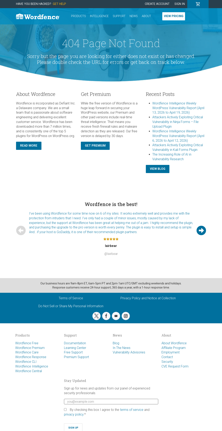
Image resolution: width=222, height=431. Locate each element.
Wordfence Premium (30, 348)
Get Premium (95, 145)
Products (78, 16)
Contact (167, 357)
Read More (28, 145)
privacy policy (73, 414)
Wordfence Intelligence (31, 366)
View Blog (157, 169)
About (146, 16)
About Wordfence (174, 343)
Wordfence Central (28, 371)
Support (119, 16)
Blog (116, 343)
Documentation (75, 343)
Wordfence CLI (26, 362)
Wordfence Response (30, 357)
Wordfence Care (27, 352)
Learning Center (75, 348)
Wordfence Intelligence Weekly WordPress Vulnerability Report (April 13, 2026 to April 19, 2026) (178, 108)
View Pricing (173, 16)
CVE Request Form (174, 366)
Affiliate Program (173, 348)
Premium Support (76, 357)
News (134, 16)
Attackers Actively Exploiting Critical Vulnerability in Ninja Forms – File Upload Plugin (177, 121)
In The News (121, 348)
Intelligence (99, 16)
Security (167, 362)
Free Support (73, 352)
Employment (170, 352)
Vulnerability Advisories (129, 352)
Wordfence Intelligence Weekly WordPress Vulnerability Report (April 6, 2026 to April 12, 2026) (178, 136)
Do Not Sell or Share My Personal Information (70, 306)
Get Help (59, 4)
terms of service (131, 410)
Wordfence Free (26, 343)
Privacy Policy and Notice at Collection (148, 298)
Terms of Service (71, 298)
